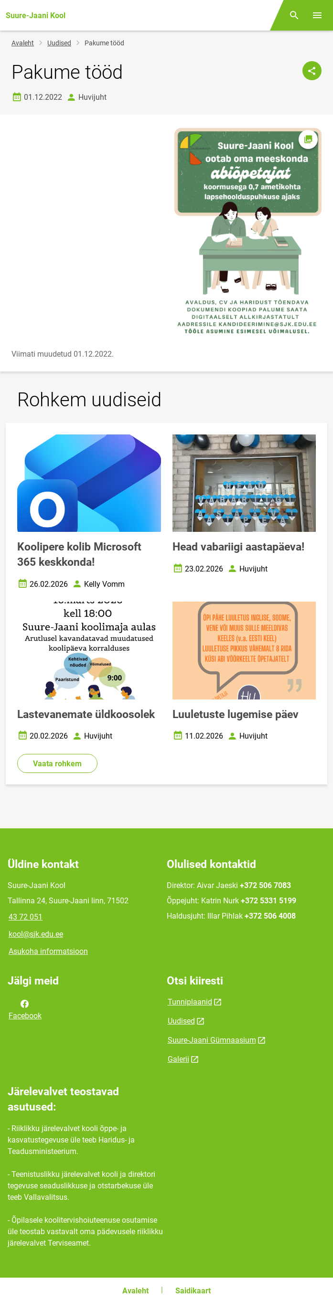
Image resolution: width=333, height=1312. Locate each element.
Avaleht (22, 43)
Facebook (25, 1008)
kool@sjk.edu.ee (36, 934)
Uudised (59, 43)
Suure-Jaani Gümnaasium (212, 1040)
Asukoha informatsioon (48, 951)
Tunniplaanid (190, 1001)
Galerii (178, 1059)
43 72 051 (26, 916)
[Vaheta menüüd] (317, 15)
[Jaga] (312, 70)
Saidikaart (193, 1290)
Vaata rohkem (57, 763)
